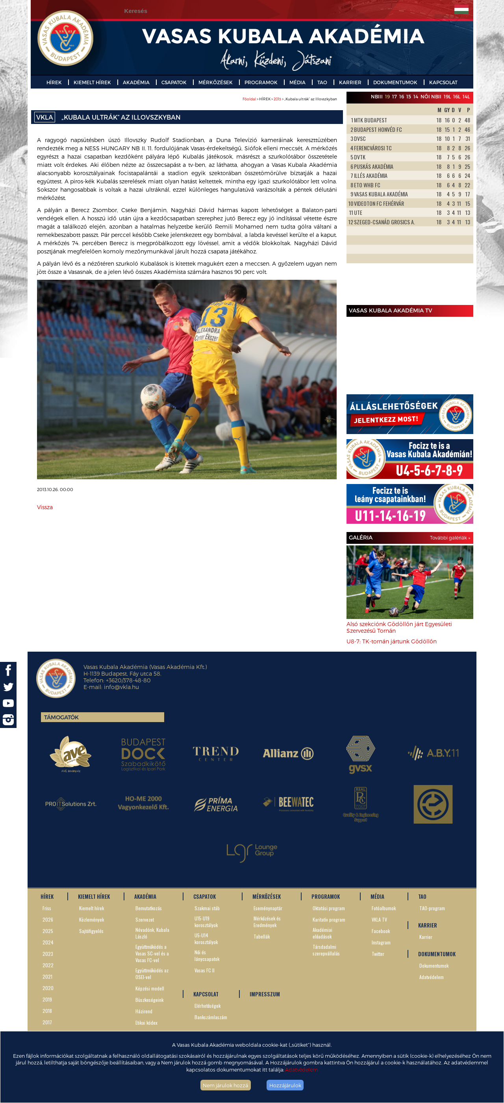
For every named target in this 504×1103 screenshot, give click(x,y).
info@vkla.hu (121, 687)
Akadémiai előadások (322, 933)
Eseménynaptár (268, 908)
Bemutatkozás (148, 908)
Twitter (378, 953)
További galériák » (450, 537)
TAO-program (432, 908)
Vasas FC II (205, 970)
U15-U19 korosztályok (206, 921)
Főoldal (249, 99)
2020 (48, 988)
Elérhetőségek (207, 1005)
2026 (48, 919)
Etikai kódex (146, 1022)
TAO (322, 82)
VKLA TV (379, 919)
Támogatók (61, 717)
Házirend (143, 1011)
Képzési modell (149, 988)
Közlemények (91, 919)
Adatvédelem (301, 1069)
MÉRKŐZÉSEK (215, 82)
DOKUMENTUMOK (395, 82)
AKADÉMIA (136, 82)
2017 (47, 1022)
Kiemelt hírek (91, 908)
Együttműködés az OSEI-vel (152, 973)
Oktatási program (329, 908)
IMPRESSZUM (265, 994)
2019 (47, 999)
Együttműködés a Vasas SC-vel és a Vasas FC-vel (152, 953)
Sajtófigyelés (91, 930)
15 (408, 96)
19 (387, 96)
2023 (48, 953)
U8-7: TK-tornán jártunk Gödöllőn (391, 641)
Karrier (425, 936)
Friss (47, 908)
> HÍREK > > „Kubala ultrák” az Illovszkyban (290, 99)
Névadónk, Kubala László (152, 933)
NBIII (377, 96)
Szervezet (144, 919)
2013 (277, 99)
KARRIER (350, 82)
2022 (48, 965)
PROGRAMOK (261, 82)
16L (456, 96)
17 (394, 96)
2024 (48, 942)
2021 (47, 976)
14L (466, 96)
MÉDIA (297, 82)
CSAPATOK (174, 82)
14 (415, 96)
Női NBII (431, 96)
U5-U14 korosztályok (206, 938)
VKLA (44, 117)
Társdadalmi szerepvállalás (326, 950)
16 (401, 96)
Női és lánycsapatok (207, 955)
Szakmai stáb (207, 908)
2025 (48, 930)
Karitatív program (329, 919)
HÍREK (54, 82)
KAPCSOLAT (443, 82)
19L (447, 96)
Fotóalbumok (384, 908)
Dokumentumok (433, 965)
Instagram (381, 942)
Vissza (45, 507)
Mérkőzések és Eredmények (267, 921)
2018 (47, 1010)
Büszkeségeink (149, 999)
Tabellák (262, 936)
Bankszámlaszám (211, 1017)
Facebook (381, 930)
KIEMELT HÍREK (92, 82)
